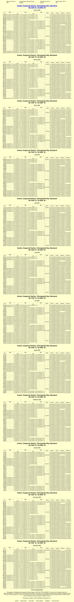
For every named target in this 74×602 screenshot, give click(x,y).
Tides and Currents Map (10, 2)
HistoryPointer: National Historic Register (26, 2)
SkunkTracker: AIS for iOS (61, 2)
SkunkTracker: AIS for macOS (45, 2)
